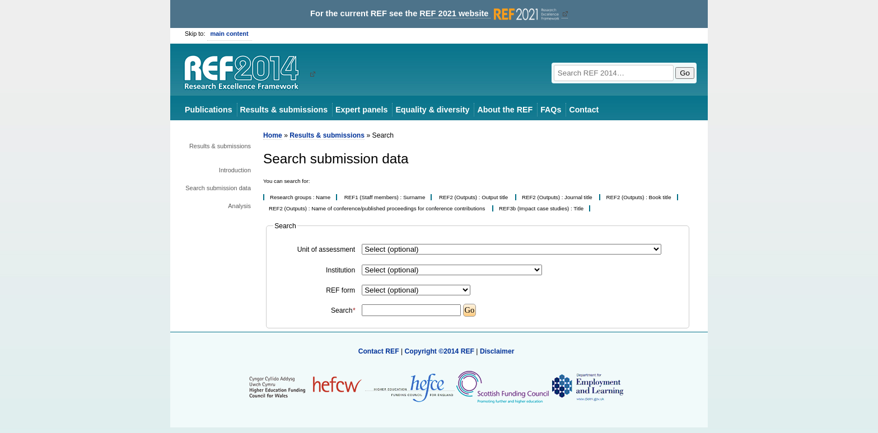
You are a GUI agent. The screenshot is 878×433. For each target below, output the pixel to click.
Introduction (235, 170)
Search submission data (218, 188)
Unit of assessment (326, 249)
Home (272, 135)
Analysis (239, 206)
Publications (208, 109)
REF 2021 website (490, 13)
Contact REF (378, 351)
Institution (340, 270)
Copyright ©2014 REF (440, 351)
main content (230, 33)
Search (343, 310)
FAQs (550, 109)
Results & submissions (284, 109)
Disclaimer (497, 351)
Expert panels (361, 109)
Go (685, 73)
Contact (584, 109)
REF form (340, 290)
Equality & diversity (432, 109)
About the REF (505, 109)
